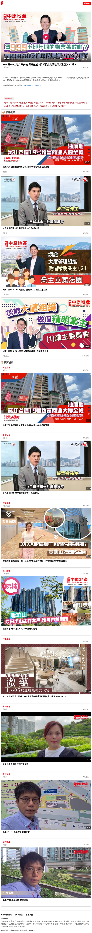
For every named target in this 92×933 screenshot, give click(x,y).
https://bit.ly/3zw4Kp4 (32, 85)
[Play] (5, 58)
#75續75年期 (16, 106)
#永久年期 (52, 106)
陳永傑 (13, 8)
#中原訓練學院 (81, 103)
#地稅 (36, 106)
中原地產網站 (6, 915)
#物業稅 (7, 106)
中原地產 (8, 98)
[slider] (30, 58)
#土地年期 (23, 103)
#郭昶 (6, 103)
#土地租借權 (28, 106)
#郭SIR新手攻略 (58, 103)
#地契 (30, 103)
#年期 (48, 103)
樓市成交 (29, 915)
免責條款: (5, 918)
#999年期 (43, 106)
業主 (35, 8)
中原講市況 (27, 8)
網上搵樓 (19, 915)
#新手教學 (14, 103)
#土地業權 (70, 103)
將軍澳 (19, 8)
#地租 (36, 103)
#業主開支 (62, 106)
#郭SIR (42, 103)
